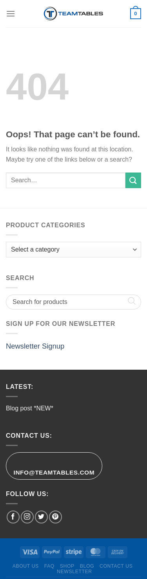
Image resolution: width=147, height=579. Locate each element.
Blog (87, 566)
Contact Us (116, 566)
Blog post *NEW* (29, 408)
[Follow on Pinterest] (55, 517)
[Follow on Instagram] (27, 517)
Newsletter (74, 571)
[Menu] (10, 13)
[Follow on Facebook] (13, 517)
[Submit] (133, 180)
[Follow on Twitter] (41, 517)
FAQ (49, 566)
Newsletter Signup (35, 346)
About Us (26, 566)
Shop (67, 566)
